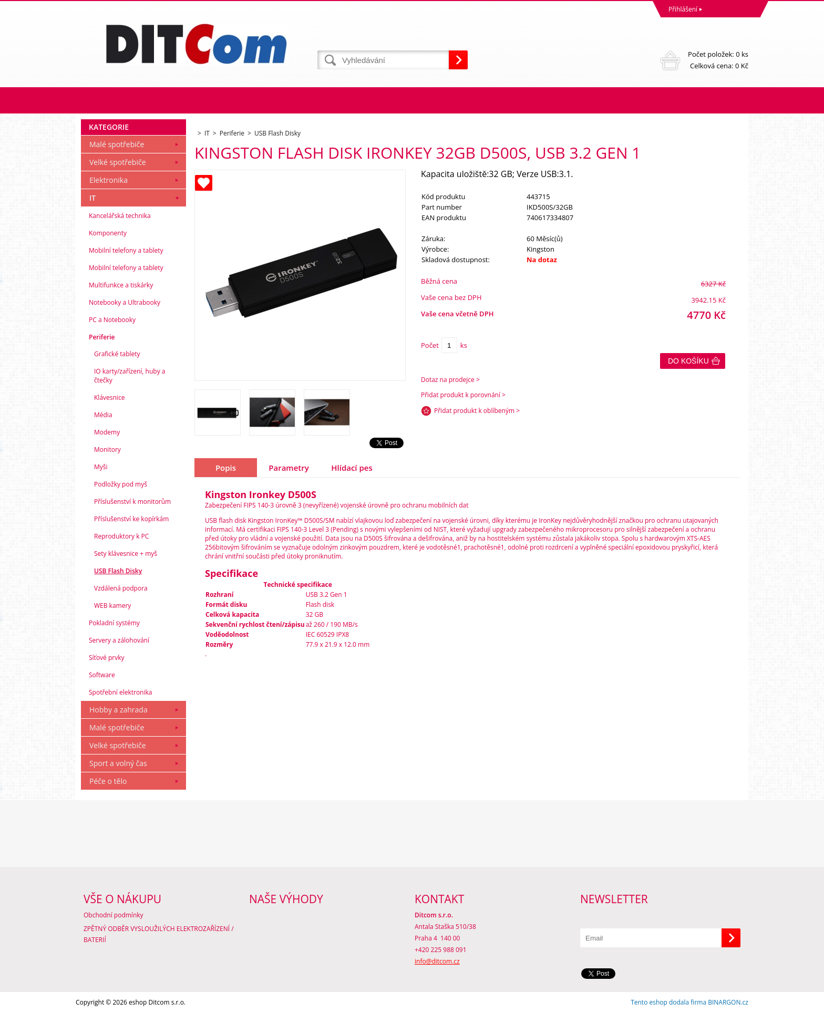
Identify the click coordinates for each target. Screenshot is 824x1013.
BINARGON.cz (728, 1002)
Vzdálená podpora (121, 588)
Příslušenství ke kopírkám (131, 518)
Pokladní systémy (114, 622)
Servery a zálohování (119, 640)
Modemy (107, 432)
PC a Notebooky (112, 319)
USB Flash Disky (118, 570)
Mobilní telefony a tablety (126, 250)
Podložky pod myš (120, 484)
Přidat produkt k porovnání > (463, 394)
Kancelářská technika (120, 215)
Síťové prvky (107, 657)
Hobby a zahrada (118, 710)
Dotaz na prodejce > (450, 379)
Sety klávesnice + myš (125, 553)
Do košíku (688, 361)
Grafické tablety (117, 353)
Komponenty (108, 233)
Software (102, 674)
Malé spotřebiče (116, 144)
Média (103, 414)
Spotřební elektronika (120, 692)
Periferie (102, 337)
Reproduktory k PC (121, 536)
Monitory (107, 449)
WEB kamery (112, 605)
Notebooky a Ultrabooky (124, 302)
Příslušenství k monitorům (132, 501)
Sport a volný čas (118, 763)
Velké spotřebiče (117, 162)
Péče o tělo (108, 781)
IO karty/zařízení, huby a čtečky (129, 376)
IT (92, 198)
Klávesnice (109, 397)
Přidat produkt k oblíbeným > (477, 410)
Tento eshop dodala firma (668, 1002)
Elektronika (108, 180)
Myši (101, 466)
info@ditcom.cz (437, 961)
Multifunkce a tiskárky (121, 285)
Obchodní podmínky (113, 915)
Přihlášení (682, 9)
